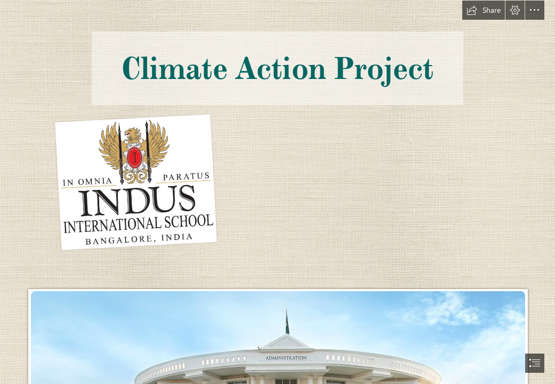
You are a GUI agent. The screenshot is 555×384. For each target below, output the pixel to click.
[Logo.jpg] (136, 181)
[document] (277, 192)
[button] (483, 10)
